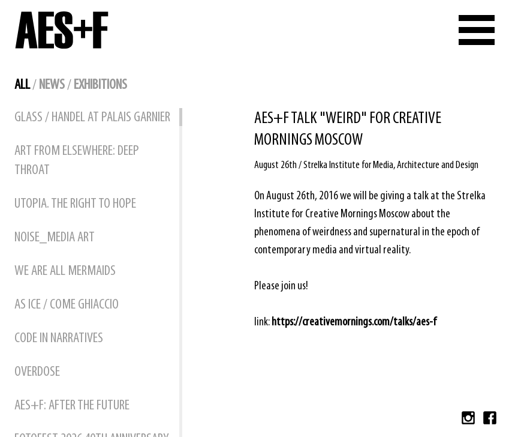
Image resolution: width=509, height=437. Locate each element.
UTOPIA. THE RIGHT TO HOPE (75, 204)
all (22, 85)
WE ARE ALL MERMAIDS (65, 271)
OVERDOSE (37, 372)
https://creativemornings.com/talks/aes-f (354, 322)
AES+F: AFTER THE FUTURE (71, 406)
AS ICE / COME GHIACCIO (66, 305)
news (52, 85)
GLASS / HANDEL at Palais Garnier (92, 117)
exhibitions (100, 85)
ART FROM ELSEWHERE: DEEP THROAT (76, 161)
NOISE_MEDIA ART (54, 238)
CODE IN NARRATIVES (58, 338)
